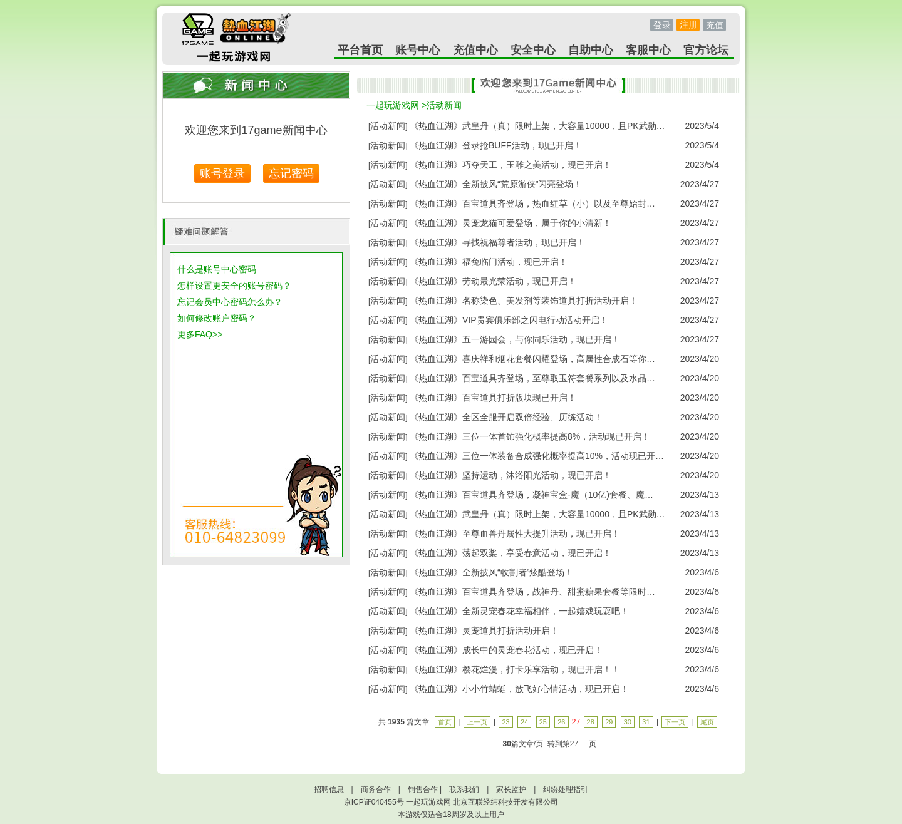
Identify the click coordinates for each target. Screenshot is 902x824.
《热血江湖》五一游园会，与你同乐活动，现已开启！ (515, 339)
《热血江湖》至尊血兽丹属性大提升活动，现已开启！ (515, 533)
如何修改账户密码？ (216, 318)
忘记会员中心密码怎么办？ (230, 302)
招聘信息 (329, 789)
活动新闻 (444, 105)
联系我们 (464, 789)
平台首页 (360, 50)
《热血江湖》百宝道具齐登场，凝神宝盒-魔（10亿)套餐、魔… (531, 495)
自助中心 (590, 50)
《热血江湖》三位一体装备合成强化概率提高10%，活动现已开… (537, 456)
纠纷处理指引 (565, 789)
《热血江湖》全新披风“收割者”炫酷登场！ (491, 572)
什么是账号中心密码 (216, 269)
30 (627, 722)
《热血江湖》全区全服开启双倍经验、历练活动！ (506, 417)
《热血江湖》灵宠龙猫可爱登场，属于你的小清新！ (510, 223)
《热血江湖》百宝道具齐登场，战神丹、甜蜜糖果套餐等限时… (532, 592)
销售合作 (423, 789)
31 (646, 722)
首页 (445, 722)
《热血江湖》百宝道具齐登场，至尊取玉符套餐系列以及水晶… (532, 378)
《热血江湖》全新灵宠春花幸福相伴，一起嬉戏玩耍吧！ (519, 611)
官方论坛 (705, 50)
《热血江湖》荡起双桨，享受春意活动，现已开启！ (510, 553)
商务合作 (376, 789)
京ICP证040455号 (374, 802)
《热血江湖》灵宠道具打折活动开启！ (484, 631)
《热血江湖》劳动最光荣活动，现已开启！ (493, 281)
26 (561, 722)
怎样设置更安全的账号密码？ (234, 286)
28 (590, 722)
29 (609, 722)
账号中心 (417, 50)
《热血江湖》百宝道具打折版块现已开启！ (493, 398)
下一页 (675, 722)
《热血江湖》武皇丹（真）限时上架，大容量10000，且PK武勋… (537, 126)
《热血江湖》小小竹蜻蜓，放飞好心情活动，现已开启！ (519, 689)
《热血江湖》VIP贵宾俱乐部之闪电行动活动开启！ (509, 320)
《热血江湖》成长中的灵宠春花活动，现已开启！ (506, 650)
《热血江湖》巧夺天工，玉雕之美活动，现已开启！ (510, 165)
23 (505, 722)
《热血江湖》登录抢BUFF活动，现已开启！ (496, 145)
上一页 (477, 722)
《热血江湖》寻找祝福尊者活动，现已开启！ (497, 242)
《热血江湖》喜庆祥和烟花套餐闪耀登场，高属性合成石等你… (532, 359)
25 (543, 722)
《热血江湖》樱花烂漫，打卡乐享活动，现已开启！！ (515, 669)
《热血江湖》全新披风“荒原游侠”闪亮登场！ (496, 184)
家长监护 (511, 789)
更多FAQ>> (199, 334)
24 (524, 722)
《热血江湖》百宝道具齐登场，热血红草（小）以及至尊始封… (532, 203)
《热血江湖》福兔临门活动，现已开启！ (489, 262)
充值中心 (475, 50)
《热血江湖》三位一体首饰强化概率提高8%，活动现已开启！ (530, 436)
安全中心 (533, 50)
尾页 (707, 722)
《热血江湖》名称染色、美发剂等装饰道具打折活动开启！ (524, 301)
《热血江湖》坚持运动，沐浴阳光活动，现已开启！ (510, 475)
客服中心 (648, 50)
